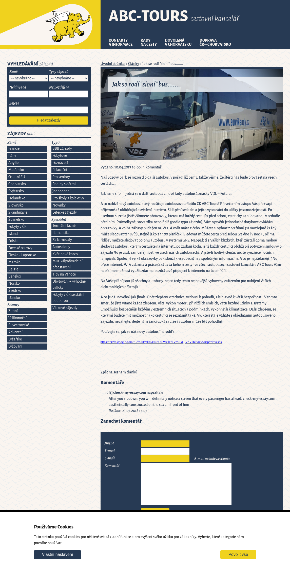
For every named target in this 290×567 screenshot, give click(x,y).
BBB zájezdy (62, 148)
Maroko (14, 262)
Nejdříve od (17, 87)
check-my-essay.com (259, 398)
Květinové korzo (65, 254)
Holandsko (16, 198)
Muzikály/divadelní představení (67, 264)
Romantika (60, 232)
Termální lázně (63, 225)
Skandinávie (17, 212)
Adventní (15, 332)
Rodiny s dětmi (64, 184)
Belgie (13, 269)
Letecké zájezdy (64, 212)
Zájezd (14, 103)
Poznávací (60, 162)
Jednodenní (61, 191)
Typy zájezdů (58, 72)
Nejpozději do (59, 87)
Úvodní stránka (113, 63)
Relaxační (59, 169)
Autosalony (61, 247)
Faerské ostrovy (20, 248)
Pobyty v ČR (17, 226)
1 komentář (152, 167)
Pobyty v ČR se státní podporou (68, 297)
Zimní (13, 310)
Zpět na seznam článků (119, 372)
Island (13, 233)
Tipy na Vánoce (64, 274)
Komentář (112, 465)
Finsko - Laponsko (22, 255)
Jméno (109, 443)
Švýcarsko (16, 191)
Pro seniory (61, 177)
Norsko (14, 283)
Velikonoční (17, 318)
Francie (14, 148)
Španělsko (16, 219)
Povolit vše (238, 554)
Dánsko (14, 297)
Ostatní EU (16, 177)
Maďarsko (16, 169)
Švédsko (14, 290)
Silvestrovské (18, 325)
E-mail (110, 450)
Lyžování (15, 346)
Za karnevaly (62, 239)
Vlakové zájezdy (65, 307)
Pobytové (59, 155)
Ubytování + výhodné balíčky (69, 284)
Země (13, 72)
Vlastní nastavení (57, 554)
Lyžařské (15, 339)
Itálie (12, 155)
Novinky (59, 205)
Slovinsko (16, 205)
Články (133, 63)
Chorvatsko (17, 184)
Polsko (13, 240)
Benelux (14, 276)
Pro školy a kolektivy (68, 198)
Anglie (13, 162)
